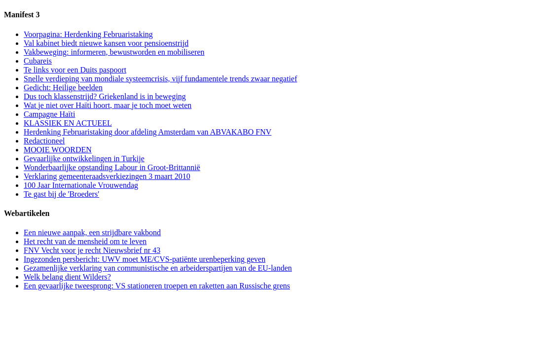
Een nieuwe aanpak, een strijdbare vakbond (92, 232)
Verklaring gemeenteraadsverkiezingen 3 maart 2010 (107, 176)
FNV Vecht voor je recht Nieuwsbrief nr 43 (92, 250)
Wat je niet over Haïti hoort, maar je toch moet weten (107, 105)
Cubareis (38, 61)
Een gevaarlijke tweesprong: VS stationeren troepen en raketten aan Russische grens (157, 286)
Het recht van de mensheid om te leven (85, 241)
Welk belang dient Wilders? (67, 277)
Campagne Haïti (49, 114)
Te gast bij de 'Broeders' (61, 194)
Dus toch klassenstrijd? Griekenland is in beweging (105, 96)
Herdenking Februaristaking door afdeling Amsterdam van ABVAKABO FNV (147, 132)
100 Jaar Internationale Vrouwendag (81, 185)
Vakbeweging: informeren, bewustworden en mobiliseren (114, 52)
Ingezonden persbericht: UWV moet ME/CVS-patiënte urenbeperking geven (144, 259)
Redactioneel (44, 141)
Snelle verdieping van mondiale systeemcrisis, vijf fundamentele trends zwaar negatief (160, 78)
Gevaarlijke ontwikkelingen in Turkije (84, 158)
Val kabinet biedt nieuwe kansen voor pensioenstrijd (106, 43)
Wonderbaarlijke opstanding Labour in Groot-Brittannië (112, 167)
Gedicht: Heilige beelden (63, 87)
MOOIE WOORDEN (58, 149)
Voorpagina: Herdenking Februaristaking (88, 34)
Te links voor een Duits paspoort (75, 70)
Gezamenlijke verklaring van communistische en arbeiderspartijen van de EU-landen (158, 268)
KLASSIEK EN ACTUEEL (68, 123)
